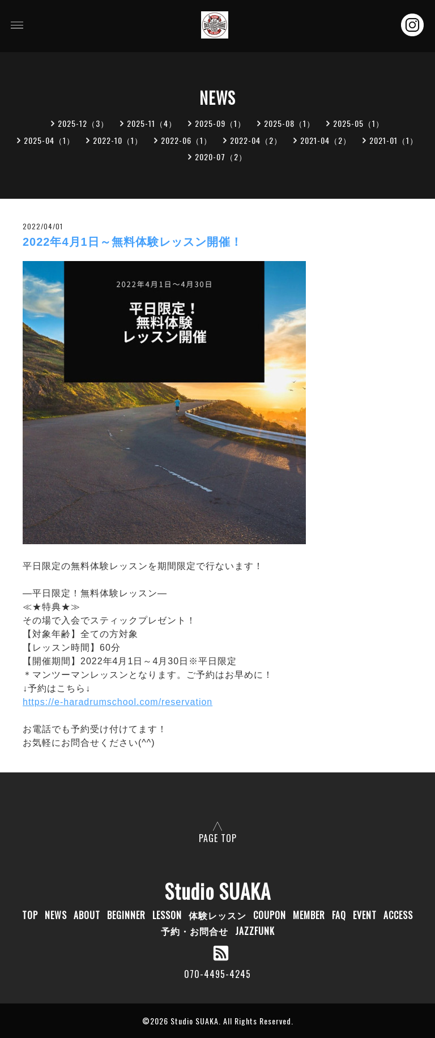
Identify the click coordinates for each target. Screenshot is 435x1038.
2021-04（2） (325, 140)
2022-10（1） (118, 140)
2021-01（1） (393, 140)
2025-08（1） (289, 123)
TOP (30, 915)
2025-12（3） (83, 123)
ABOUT (87, 915)
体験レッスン (217, 915)
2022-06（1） (186, 140)
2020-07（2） (221, 157)
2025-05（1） (358, 123)
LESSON (167, 915)
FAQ (339, 915)
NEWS (56, 915)
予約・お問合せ (194, 931)
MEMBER (309, 915)
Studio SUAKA (218, 890)
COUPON (269, 915)
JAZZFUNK (255, 931)
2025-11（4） (152, 123)
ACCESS (398, 915)
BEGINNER (126, 915)
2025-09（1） (220, 123)
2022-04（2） (256, 140)
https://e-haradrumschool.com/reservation (117, 702)
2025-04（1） (49, 140)
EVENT (365, 915)
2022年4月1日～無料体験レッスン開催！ (132, 242)
